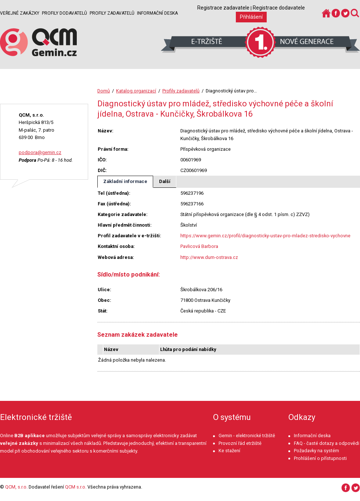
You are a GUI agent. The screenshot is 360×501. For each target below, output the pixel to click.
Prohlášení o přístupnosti (320, 458)
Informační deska (157, 13)
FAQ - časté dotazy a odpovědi (326, 443)
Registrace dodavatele (279, 8)
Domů (103, 91)
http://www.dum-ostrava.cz (209, 257)
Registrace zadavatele (223, 8)
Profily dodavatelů (64, 13)
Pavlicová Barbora (199, 246)
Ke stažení (229, 450)
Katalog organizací (136, 91)
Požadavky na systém (316, 450)
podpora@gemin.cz (40, 152)
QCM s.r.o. (75, 487)
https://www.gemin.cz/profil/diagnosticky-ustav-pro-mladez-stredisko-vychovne (265, 235)
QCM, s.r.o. (16, 487)
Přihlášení (251, 17)
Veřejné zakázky (19, 13)
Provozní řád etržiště (240, 443)
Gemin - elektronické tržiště (247, 435)
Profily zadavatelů (112, 13)
